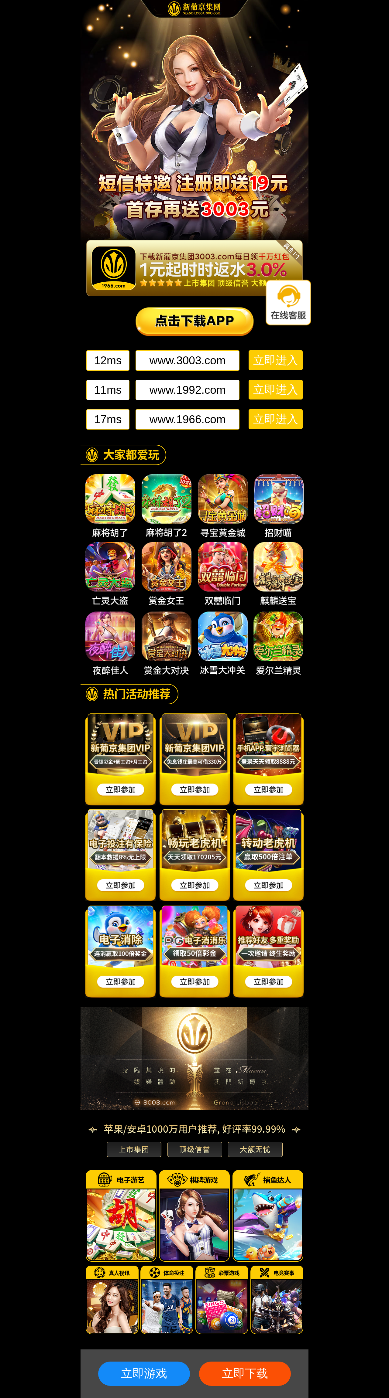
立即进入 (275, 360)
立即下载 (245, 1373)
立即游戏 (144, 1373)
